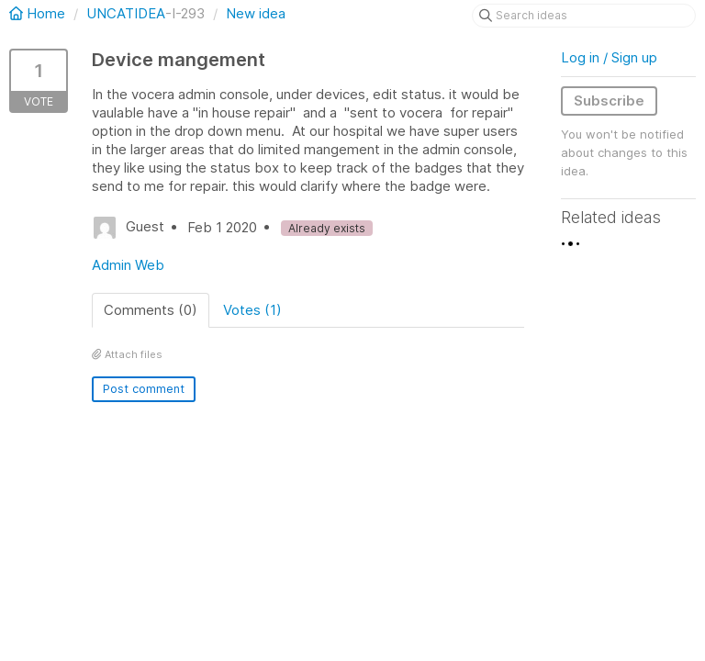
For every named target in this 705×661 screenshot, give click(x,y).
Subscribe (609, 100)
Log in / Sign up (609, 57)
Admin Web (128, 265)
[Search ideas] (584, 16)
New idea (255, 13)
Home (39, 13)
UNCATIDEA (125, 13)
